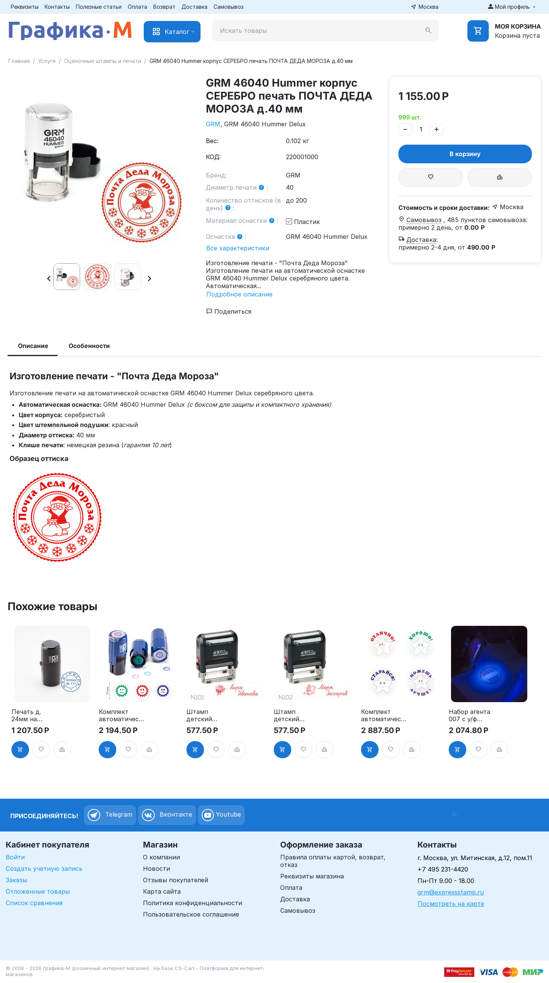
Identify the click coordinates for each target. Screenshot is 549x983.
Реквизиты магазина (312, 876)
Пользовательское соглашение (191, 914)
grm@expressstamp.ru (450, 892)
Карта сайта (162, 891)
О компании (161, 857)
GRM (213, 124)
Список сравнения (34, 903)
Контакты (57, 6)
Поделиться (228, 311)
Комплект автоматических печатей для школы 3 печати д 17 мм (120, 715)
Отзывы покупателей (175, 880)
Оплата (137, 6)
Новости (156, 868)
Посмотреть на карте (450, 903)
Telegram (110, 815)
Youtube (221, 815)
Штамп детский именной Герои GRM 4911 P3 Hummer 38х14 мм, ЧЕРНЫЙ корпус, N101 (208, 715)
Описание (33, 346)
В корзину (465, 154)
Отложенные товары (38, 891)
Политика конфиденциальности (192, 903)
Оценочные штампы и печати (102, 61)
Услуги (47, 61)
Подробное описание (239, 294)
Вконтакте (167, 815)
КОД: (213, 157)
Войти (15, 857)
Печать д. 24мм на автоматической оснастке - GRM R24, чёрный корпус (33, 715)
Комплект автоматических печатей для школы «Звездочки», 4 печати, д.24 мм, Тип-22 (383, 715)
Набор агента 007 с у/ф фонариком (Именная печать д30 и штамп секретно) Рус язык (471, 715)
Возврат (164, 6)
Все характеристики (237, 248)
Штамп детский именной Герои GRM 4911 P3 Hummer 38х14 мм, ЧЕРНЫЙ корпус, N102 (296, 715)
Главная (19, 61)
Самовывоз (229, 6)
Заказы (16, 880)
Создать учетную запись (44, 868)
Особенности (89, 346)
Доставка (194, 6)
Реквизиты (25, 6)
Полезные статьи (99, 6)
